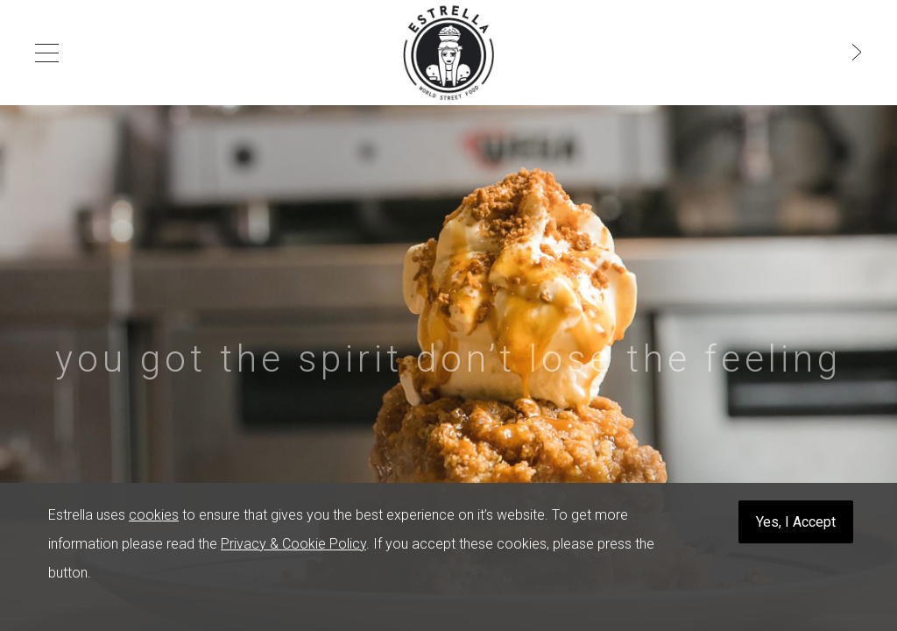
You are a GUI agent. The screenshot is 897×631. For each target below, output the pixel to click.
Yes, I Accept (796, 522)
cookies (154, 515)
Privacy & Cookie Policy (293, 543)
